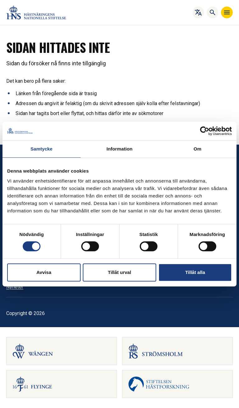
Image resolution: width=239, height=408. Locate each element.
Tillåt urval (119, 272)
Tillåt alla (195, 272)
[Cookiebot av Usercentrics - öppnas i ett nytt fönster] (204, 131)
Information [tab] (119, 148)
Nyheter (14, 287)
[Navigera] (227, 12)
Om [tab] (197, 148)
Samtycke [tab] (41, 148)
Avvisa (43, 272)
